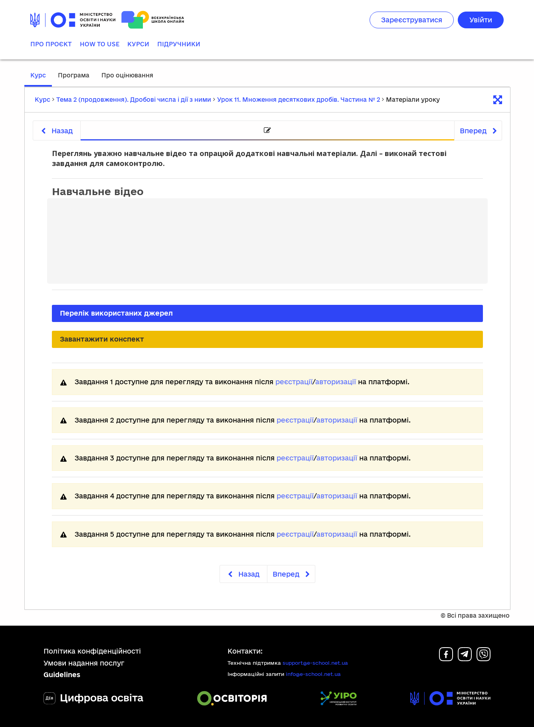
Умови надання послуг (84, 663)
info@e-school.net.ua (313, 674)
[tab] (267, 130)
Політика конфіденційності (92, 651)
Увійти (480, 20)
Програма (73, 75)
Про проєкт (51, 44)
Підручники (178, 44)
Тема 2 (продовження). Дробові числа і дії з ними (133, 99)
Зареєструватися (411, 20)
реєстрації (293, 381)
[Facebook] (446, 658)
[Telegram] (465, 658)
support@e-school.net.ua (315, 663)
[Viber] (483, 658)
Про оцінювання (127, 75)
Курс (38, 75)
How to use (99, 44)
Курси (138, 44)
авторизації (335, 381)
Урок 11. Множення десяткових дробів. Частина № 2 (298, 99)
